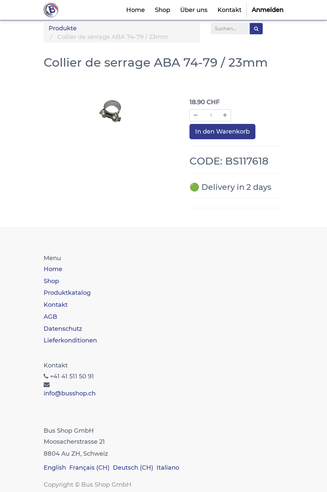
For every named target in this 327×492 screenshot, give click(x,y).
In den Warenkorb (222, 131)
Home (53, 269)
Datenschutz (63, 328)
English (55, 467)
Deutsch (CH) (133, 467)
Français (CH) (89, 467)
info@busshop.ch (70, 393)
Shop (51, 281)
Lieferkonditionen (70, 340)
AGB (50, 316)
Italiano (168, 467)
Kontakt (56, 304)
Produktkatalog (67, 292)
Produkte (63, 28)
